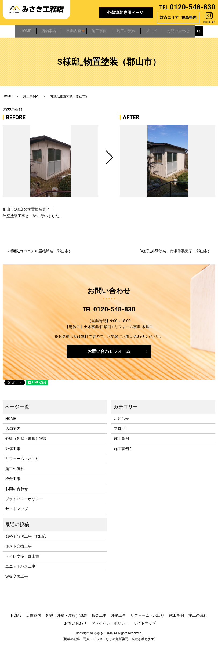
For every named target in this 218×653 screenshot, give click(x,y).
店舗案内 (40, 30)
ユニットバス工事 (20, 574)
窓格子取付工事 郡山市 (26, 544)
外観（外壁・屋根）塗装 (26, 446)
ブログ (163, 30)
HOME (13, 30)
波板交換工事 (16, 584)
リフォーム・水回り (22, 466)
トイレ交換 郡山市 (22, 564)
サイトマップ (16, 516)
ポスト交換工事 (18, 554)
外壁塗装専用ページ (125, 12)
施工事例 (100, 30)
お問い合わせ (195, 30)
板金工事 (12, 486)
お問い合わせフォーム (109, 358)
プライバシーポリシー (24, 506)
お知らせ (121, 426)
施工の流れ (132, 30)
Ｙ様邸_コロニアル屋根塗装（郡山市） (39, 258)
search (7, 40)
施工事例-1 (31, 104)
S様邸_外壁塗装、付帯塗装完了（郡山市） (175, 258)
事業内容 (70, 30)
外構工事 (12, 456)
